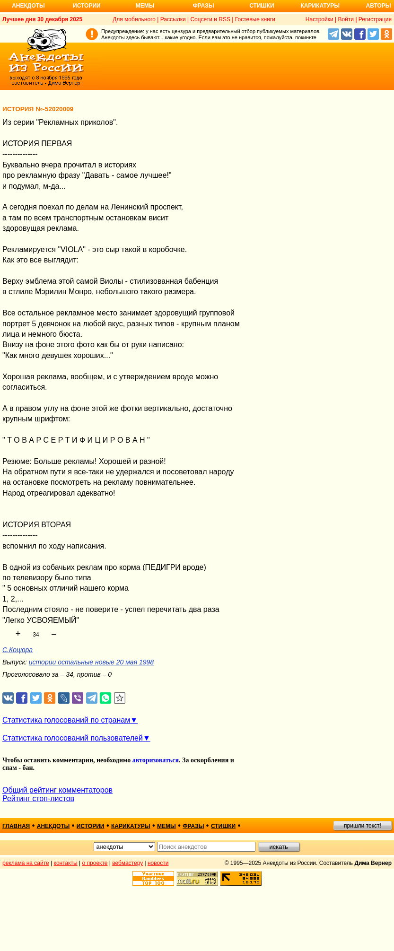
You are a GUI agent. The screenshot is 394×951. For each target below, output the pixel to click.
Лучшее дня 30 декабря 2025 (42, 19)
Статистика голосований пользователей (72, 738)
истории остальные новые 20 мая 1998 (91, 662)
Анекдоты (28, 5)
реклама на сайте (25, 863)
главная (16, 826)
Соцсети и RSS (210, 19)
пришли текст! (362, 825)
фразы (193, 826)
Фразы (203, 5)
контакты (66, 863)
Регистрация (375, 19)
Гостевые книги (255, 19)
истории (91, 826)
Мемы (145, 5)
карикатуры (130, 826)
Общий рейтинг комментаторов (57, 790)
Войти (346, 19)
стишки (223, 826)
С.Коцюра (17, 650)
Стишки (261, 5)
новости (158, 863)
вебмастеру (127, 863)
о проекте (95, 863)
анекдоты (53, 826)
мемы (166, 826)
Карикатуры (320, 5)
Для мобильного (134, 19)
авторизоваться (155, 760)
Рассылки (173, 19)
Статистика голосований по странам (66, 720)
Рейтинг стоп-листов (38, 798)
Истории (87, 5)
